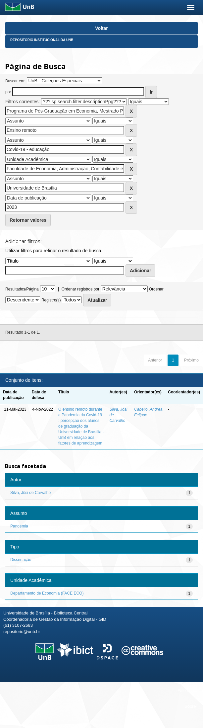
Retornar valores (28, 220)
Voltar (101, 28)
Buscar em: (15, 81)
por (8, 92)
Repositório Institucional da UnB (42, 40)
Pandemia (19, 526)
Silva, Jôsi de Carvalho (30, 492)
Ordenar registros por (80, 289)
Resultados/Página (22, 289)
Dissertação (20, 559)
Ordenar (156, 289)
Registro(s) (51, 300)
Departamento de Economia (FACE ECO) (46, 593)
